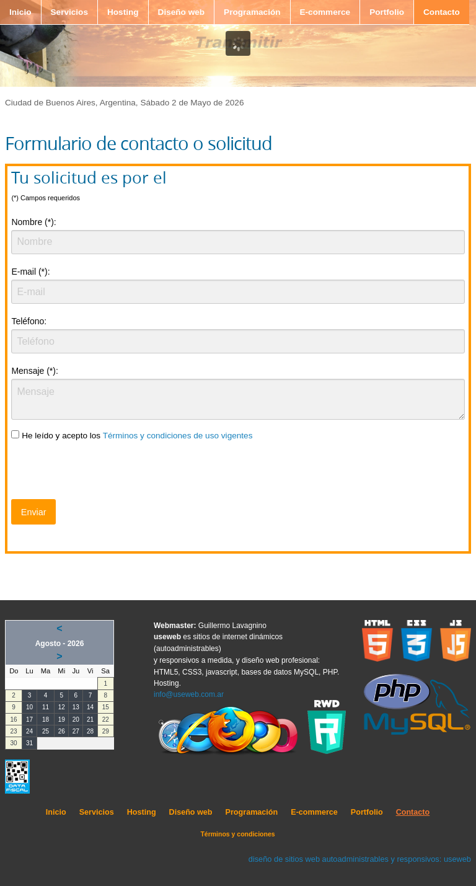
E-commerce (325, 12)
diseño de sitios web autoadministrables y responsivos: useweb (360, 859)
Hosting (123, 12)
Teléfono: (28, 321)
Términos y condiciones (237, 834)
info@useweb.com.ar (189, 694)
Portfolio (386, 12)
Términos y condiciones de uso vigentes (178, 435)
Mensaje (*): (34, 371)
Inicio (20, 12)
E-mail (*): (30, 272)
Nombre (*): (33, 222)
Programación (252, 12)
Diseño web (181, 12)
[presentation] (105, 472)
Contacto (441, 12)
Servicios (69, 12)
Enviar (33, 512)
